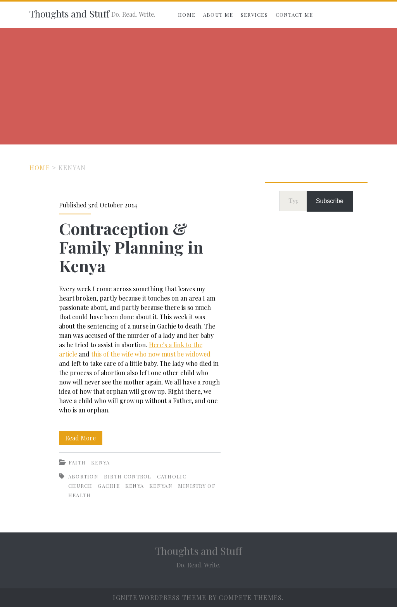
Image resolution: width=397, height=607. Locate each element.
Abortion (83, 476)
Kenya (100, 462)
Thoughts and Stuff (69, 13)
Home (186, 14)
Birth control (128, 476)
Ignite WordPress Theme (159, 597)
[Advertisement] (198, 86)
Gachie (109, 485)
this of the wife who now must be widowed (151, 354)
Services (254, 14)
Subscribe (329, 201)
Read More (83, 438)
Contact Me (294, 14)
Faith (77, 462)
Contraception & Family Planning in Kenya (131, 247)
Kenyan (161, 485)
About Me (218, 14)
